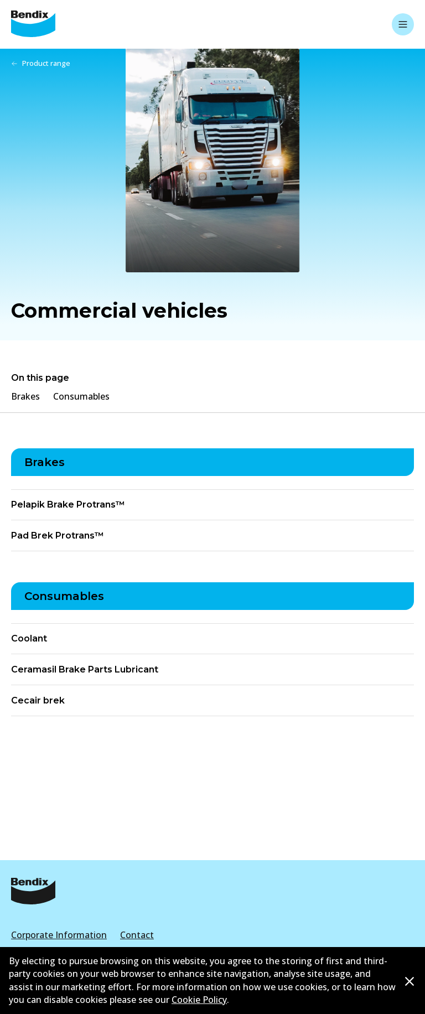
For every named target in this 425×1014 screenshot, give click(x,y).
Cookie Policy (199, 1000)
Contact (137, 935)
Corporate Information (59, 935)
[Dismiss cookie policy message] (409, 981)
